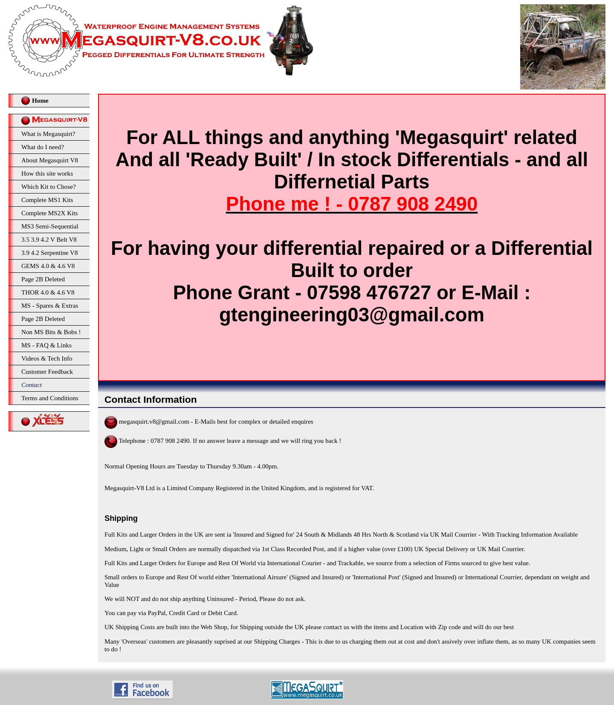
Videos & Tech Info (46, 358)
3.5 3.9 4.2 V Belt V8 (49, 239)
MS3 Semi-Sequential (49, 226)
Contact (31, 384)
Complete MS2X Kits (49, 213)
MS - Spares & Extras (49, 305)
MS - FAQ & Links (46, 345)
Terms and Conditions (49, 398)
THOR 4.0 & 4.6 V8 (48, 292)
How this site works (47, 173)
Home (40, 100)
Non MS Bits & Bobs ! (51, 331)
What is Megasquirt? (48, 133)
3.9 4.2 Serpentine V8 (49, 252)
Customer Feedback (47, 371)
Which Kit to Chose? (48, 186)
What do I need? (42, 146)
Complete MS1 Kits (47, 199)
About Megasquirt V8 (49, 160)
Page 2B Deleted (43, 279)
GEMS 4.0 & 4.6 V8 (48, 265)
